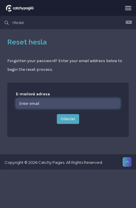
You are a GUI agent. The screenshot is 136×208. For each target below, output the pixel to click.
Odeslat (68, 118)
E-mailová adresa (33, 94)
